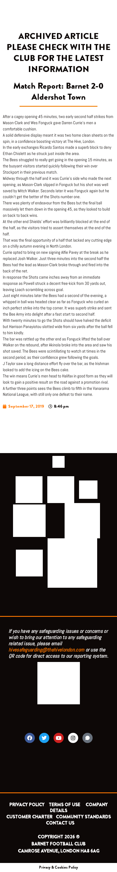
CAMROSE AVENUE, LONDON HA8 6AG (58, 851)
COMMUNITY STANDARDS (83, 817)
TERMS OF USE (65, 804)
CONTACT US (60, 823)
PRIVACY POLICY (26, 804)
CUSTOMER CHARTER (29, 817)
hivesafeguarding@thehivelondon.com (46, 649)
